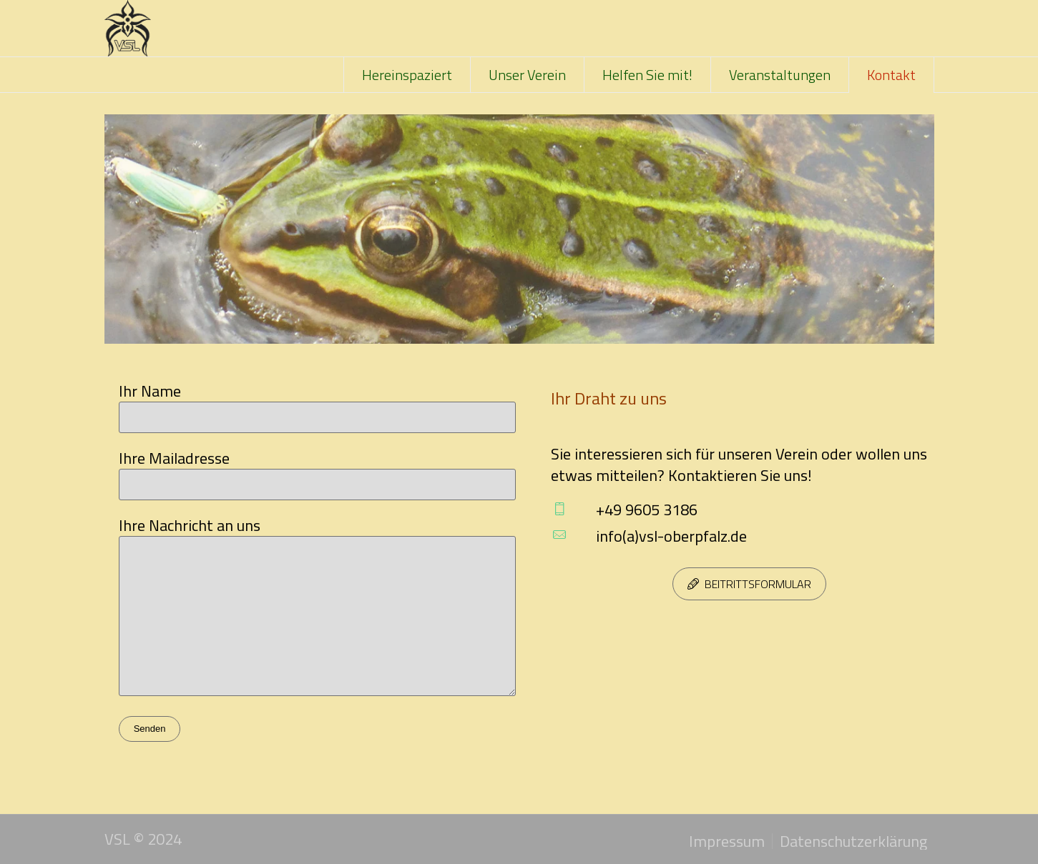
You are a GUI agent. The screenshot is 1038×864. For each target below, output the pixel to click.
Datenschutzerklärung (853, 841)
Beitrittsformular (758, 583)
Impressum (727, 841)
